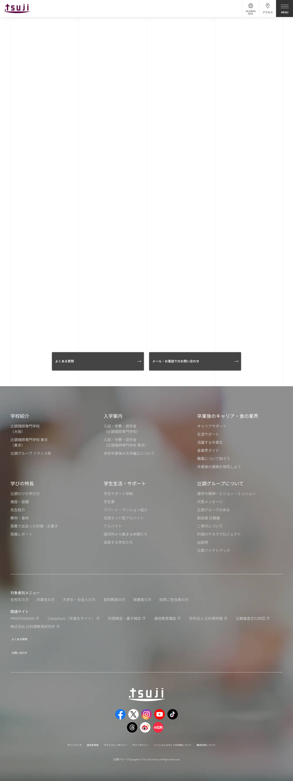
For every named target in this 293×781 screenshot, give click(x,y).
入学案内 (113, 415)
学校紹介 (19, 415)
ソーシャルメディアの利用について (181, 741)
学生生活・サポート (125, 483)
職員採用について (223, 741)
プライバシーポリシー (107, 741)
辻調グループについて (220, 483)
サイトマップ (56, 741)
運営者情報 (79, 741)
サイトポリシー (139, 741)
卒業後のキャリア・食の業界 (227, 415)
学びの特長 (22, 483)
